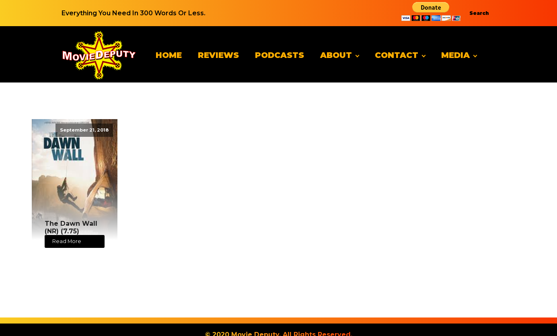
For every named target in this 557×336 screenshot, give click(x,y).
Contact (396, 55)
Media (455, 55)
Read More (66, 241)
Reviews (218, 55)
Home (169, 55)
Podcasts (279, 55)
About (336, 55)
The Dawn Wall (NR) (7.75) (71, 227)
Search (479, 13)
